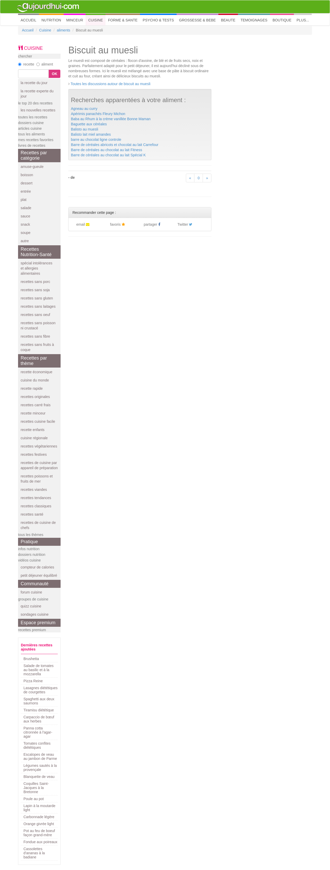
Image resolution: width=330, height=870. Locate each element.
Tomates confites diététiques (37, 745)
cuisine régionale (34, 438)
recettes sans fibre (35, 336)
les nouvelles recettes (38, 110)
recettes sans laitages (38, 306)
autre (25, 241)
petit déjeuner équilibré (39, 575)
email (82, 224)
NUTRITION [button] (51, 20)
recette (26, 64)
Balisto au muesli (84, 129)
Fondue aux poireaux (40, 842)
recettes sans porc (35, 282)
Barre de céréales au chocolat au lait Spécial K (108, 155)
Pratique (29, 541)
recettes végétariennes (39, 446)
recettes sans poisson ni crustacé (38, 325)
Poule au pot (33, 799)
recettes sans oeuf (35, 315)
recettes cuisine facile (38, 421)
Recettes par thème (34, 360)
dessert (26, 183)
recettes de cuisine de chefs (38, 525)
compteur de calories (37, 567)
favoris (117, 224)
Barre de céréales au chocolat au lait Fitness (106, 150)
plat (24, 200)
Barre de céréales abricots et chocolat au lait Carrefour (114, 145)
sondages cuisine (34, 614)
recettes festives (34, 454)
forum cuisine (31, 592)
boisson (27, 175)
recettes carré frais (36, 405)
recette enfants (33, 430)
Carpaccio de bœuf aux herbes (38, 719)
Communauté (34, 583)
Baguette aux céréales (89, 124)
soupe (25, 233)
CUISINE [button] (95, 20)
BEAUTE (228, 20)
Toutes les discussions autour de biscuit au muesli (111, 84)
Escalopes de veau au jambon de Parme (40, 756)
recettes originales (35, 397)
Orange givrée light (38, 824)
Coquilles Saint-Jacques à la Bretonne (36, 788)
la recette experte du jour (37, 93)
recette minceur (33, 413)
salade (26, 208)
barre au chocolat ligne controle (96, 139)
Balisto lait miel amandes (91, 134)
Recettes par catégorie (34, 155)
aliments (63, 30)
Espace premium (38, 622)
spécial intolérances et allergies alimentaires (36, 268)
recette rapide (32, 388)
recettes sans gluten (37, 298)
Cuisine (45, 30)
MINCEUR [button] (74, 20)
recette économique (36, 372)
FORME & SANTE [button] (122, 20)
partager (152, 224)
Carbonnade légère (38, 817)
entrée (26, 191)
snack (25, 224)
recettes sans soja (35, 290)
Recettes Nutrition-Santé (36, 252)
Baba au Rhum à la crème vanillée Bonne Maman (111, 119)
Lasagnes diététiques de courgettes (40, 690)
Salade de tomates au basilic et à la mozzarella (38, 670)
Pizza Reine (33, 681)
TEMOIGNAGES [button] (254, 20)
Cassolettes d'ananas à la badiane (34, 853)
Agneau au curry (84, 109)
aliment (44, 64)
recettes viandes (34, 489)
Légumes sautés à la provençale (40, 767)
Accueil (28, 30)
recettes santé (32, 514)
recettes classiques (36, 506)
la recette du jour (34, 83)
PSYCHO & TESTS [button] (158, 20)
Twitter (184, 224)
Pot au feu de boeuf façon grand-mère (39, 833)
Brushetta (31, 659)
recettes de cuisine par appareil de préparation (39, 465)
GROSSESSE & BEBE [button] (197, 20)
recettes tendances (36, 498)
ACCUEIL (30, 19)
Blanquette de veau (39, 777)
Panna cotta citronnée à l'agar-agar (37, 732)
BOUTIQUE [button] (282, 20)
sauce (25, 216)
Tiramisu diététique (38, 710)
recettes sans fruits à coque (37, 347)
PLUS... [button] (302, 20)
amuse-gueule (32, 167)
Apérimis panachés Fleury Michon (98, 114)
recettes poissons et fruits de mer (37, 478)
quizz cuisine (31, 606)
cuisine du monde (35, 380)
